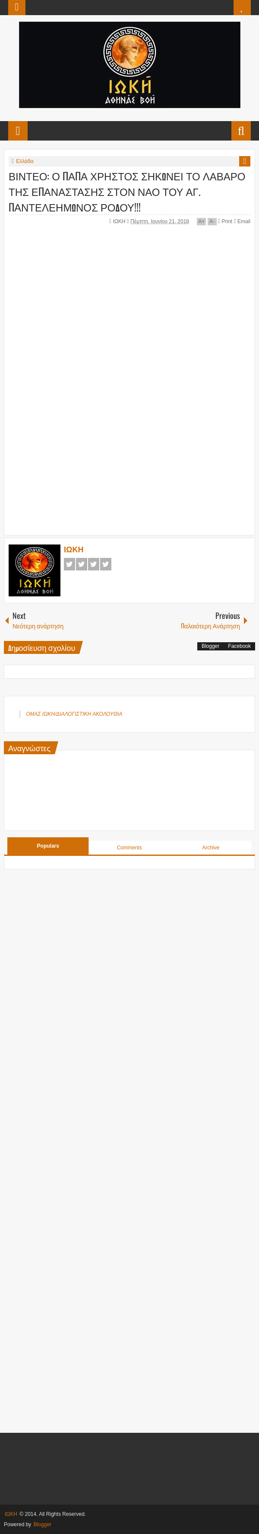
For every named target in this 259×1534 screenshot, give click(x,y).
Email (242, 221)
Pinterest (105, 564)
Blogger (210, 646)
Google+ (93, 564)
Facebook (69, 564)
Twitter (81, 564)
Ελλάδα (24, 161)
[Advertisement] (134, 465)
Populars (48, 846)
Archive (210, 848)
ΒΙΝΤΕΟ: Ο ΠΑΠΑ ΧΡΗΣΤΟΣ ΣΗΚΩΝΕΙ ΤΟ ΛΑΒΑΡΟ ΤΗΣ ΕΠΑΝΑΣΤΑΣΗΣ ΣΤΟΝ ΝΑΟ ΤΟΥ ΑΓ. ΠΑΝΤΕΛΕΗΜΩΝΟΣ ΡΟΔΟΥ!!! (127, 191)
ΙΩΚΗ (119, 221)
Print (225, 221)
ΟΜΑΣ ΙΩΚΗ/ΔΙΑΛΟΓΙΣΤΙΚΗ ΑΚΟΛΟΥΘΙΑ (74, 714)
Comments (129, 848)
